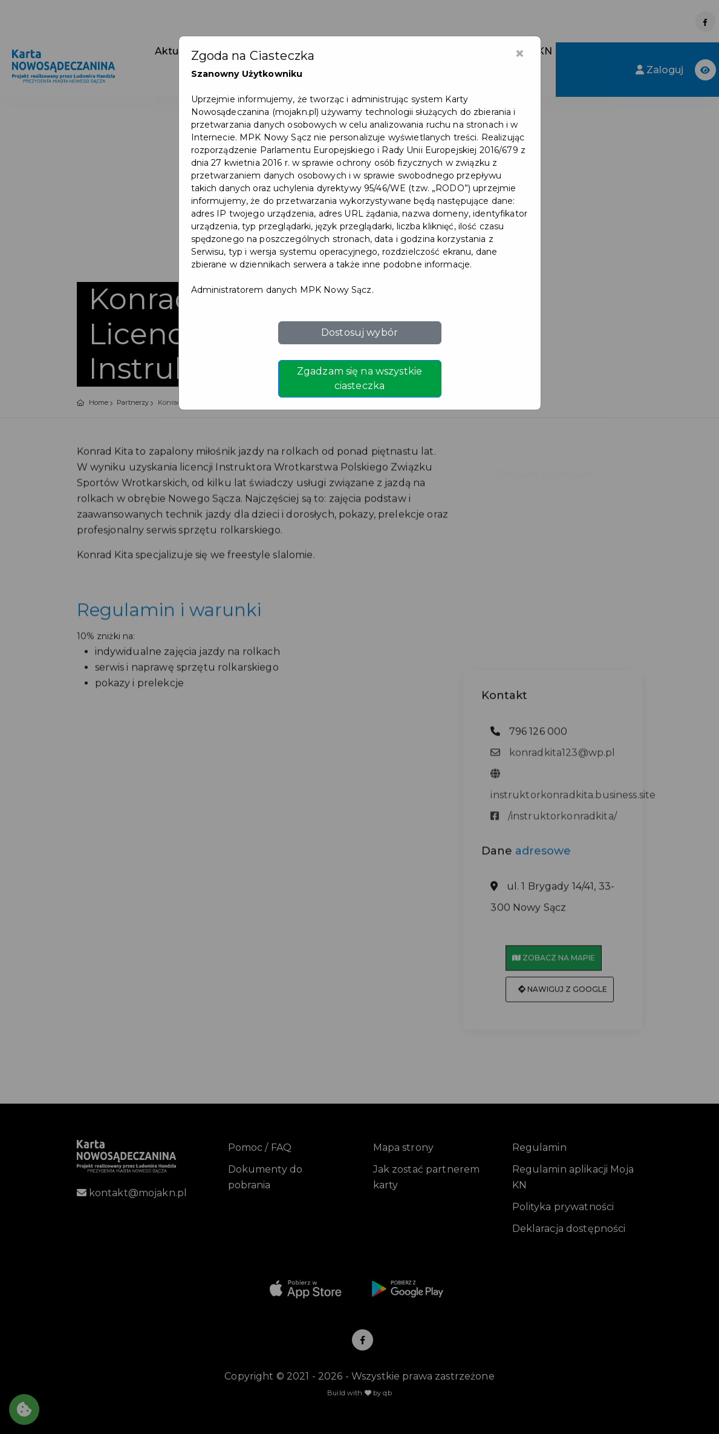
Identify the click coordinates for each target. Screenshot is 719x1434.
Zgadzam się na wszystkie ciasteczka (359, 378)
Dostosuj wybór (359, 332)
